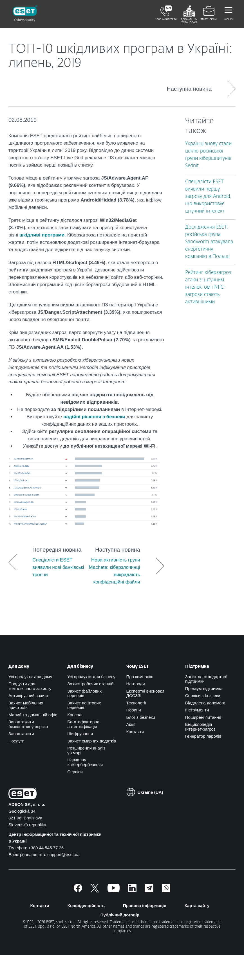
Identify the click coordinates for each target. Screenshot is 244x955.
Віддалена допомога (205, 702)
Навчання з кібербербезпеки (85, 762)
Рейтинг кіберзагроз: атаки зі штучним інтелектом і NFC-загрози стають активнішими (208, 287)
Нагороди (135, 683)
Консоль (75, 714)
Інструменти (197, 710)
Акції (131, 724)
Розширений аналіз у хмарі (86, 750)
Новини (133, 710)
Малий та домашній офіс (32, 714)
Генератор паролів (203, 736)
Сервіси (75, 771)
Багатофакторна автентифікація (83, 724)
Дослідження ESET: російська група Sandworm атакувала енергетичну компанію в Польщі (209, 242)
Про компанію (139, 676)
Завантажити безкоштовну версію (28, 724)
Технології (136, 702)
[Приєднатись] (166, 890)
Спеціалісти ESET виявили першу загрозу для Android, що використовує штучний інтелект (208, 197)
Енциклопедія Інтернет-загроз (200, 726)
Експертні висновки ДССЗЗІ (145, 693)
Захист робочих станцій (90, 683)
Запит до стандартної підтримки (206, 679)
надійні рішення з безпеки (94, 416)
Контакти (135, 731)
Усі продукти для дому (30, 676)
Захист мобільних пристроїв (25, 705)
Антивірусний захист (28, 695)
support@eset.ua (63, 854)
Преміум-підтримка (204, 688)
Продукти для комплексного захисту (29, 686)
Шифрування (80, 733)
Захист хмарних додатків (91, 741)
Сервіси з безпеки (202, 695)
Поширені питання (203, 717)
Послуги (16, 741)
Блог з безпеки (140, 717)
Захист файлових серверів (84, 693)
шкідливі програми (41, 235)
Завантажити (21, 733)
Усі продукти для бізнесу (91, 676)
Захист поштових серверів (84, 705)
